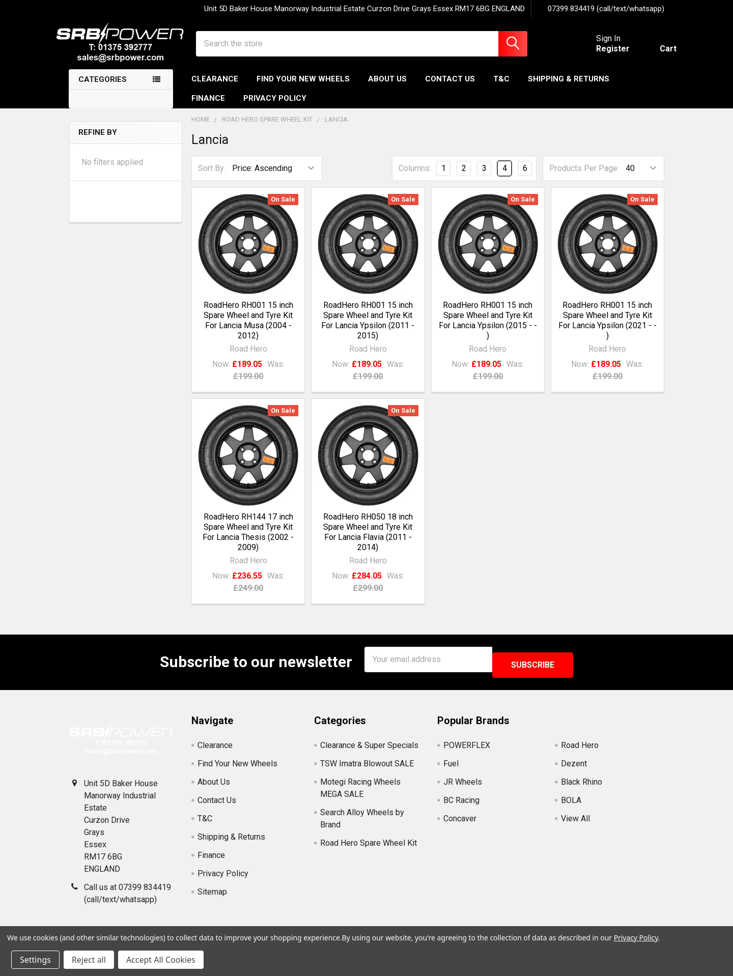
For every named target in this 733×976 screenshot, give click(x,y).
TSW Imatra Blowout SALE (367, 767)
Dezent (574, 767)
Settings (35, 959)
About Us (387, 88)
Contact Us (450, 88)
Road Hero (580, 749)
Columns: (415, 177)
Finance (208, 107)
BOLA (571, 804)
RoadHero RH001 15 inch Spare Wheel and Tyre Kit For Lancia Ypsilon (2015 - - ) (488, 329)
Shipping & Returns (568, 88)
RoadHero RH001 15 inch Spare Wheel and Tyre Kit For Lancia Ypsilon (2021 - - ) (607, 329)
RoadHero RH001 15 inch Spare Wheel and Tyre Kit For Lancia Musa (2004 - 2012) (248, 329)
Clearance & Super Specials (369, 749)
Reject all (89, 959)
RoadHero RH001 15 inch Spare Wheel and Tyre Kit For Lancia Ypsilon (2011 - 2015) (367, 329)
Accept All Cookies (160, 959)
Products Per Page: (584, 177)
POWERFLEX (466, 749)
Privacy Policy (274, 107)
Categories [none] (102, 88)
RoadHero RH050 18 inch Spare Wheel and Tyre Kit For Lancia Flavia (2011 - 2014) (368, 541)
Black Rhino (581, 785)
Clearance (214, 88)
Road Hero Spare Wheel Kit (368, 846)
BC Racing (461, 804)
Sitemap (212, 895)
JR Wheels (462, 785)
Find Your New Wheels (303, 88)
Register (600, 55)
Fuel (451, 767)
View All (575, 822)
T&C (501, 88)
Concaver (459, 822)
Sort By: (211, 177)
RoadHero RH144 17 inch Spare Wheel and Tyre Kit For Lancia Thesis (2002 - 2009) (248, 541)
